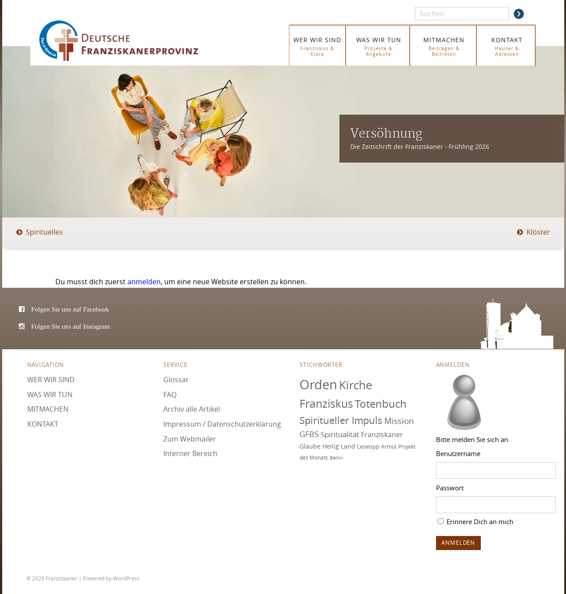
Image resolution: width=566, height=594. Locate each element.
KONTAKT (507, 46)
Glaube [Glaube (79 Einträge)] (310, 446)
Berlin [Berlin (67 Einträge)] (336, 458)
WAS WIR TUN (378, 46)
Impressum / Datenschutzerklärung (222, 424)
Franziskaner (131, 40)
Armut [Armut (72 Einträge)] (389, 446)
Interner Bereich (190, 453)
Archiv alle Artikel (191, 409)
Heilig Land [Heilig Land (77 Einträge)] (338, 446)
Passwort (450, 487)
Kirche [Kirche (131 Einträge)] (355, 384)
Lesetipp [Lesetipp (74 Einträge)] (368, 446)
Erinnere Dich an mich (475, 521)
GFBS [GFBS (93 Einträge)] (309, 434)
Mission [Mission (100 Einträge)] (399, 421)
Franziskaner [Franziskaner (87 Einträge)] (382, 434)
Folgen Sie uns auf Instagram (70, 326)
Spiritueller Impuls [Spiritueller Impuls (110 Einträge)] (340, 420)
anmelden (144, 281)
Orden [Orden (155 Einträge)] (318, 384)
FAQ (170, 394)
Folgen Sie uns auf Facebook (70, 309)
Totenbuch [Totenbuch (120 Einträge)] (381, 404)
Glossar (176, 379)
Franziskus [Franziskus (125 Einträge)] (326, 403)
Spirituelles (44, 232)
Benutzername (458, 453)
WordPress (126, 578)
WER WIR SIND (317, 46)
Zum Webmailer (189, 439)
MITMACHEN (444, 46)
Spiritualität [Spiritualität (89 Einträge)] (340, 434)
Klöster (538, 232)
